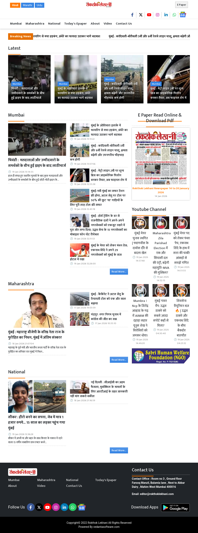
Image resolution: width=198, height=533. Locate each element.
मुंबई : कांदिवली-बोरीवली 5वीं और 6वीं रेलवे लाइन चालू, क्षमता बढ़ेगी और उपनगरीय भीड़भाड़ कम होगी (98, 153)
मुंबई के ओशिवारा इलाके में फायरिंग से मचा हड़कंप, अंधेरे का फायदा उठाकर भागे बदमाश (53, 36)
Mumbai (16, 23)
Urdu (39, 5)
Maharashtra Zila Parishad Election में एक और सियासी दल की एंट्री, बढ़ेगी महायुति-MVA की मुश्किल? (161, 253)
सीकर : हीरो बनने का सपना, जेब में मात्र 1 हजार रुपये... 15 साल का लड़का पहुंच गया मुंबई (36, 422)
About (95, 23)
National (54, 23)
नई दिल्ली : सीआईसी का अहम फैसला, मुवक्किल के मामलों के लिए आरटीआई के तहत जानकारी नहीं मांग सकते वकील (99, 389)
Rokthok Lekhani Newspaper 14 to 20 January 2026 (160, 190)
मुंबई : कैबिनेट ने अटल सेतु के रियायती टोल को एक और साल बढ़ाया (108, 299)
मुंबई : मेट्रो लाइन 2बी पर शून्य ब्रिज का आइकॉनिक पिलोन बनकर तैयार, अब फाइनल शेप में (109, 175)
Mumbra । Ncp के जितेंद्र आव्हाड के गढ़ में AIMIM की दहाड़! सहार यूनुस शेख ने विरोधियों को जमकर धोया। (140, 318)
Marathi (27, 5)
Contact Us (124, 23)
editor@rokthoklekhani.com (157, 494)
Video (108, 23)
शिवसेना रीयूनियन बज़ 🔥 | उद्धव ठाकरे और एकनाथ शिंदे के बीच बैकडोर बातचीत (181, 318)
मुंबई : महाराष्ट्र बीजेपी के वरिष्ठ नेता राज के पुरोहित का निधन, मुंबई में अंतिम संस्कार (36, 335)
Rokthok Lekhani (98, 522)
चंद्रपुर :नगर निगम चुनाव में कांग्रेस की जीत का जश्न (106, 317)
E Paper (181, 5)
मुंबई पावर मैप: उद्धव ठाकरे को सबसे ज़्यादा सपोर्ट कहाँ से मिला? (161, 313)
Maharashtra (35, 23)
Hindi (15, 5)
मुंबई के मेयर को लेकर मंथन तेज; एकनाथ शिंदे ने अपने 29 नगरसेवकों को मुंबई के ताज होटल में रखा (99, 252)
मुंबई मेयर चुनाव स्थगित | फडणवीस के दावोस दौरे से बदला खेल (140, 243)
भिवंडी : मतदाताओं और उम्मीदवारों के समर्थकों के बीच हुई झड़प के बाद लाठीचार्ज (37, 163)
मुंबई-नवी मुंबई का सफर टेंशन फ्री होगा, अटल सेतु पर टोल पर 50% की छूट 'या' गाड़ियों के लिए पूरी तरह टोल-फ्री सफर (97, 198)
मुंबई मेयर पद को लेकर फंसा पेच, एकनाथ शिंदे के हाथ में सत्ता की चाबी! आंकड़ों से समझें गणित (181, 248)
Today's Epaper (75, 23)
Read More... (119, 271)
